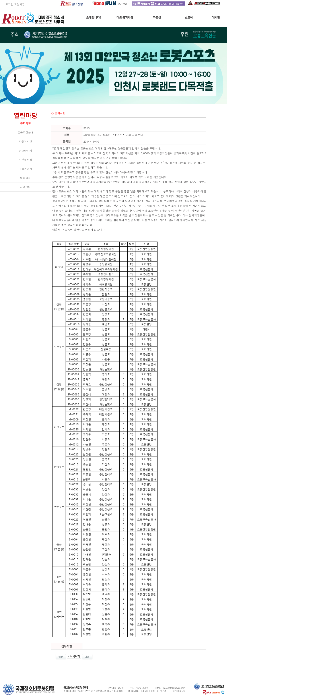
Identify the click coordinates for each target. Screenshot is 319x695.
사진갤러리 (25, 159)
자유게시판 (25, 141)
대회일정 (25, 178)
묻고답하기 (25, 150)
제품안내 (25, 187)
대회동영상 (25, 168)
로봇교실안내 (25, 132)
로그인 (6, 4)
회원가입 (19, 4)
